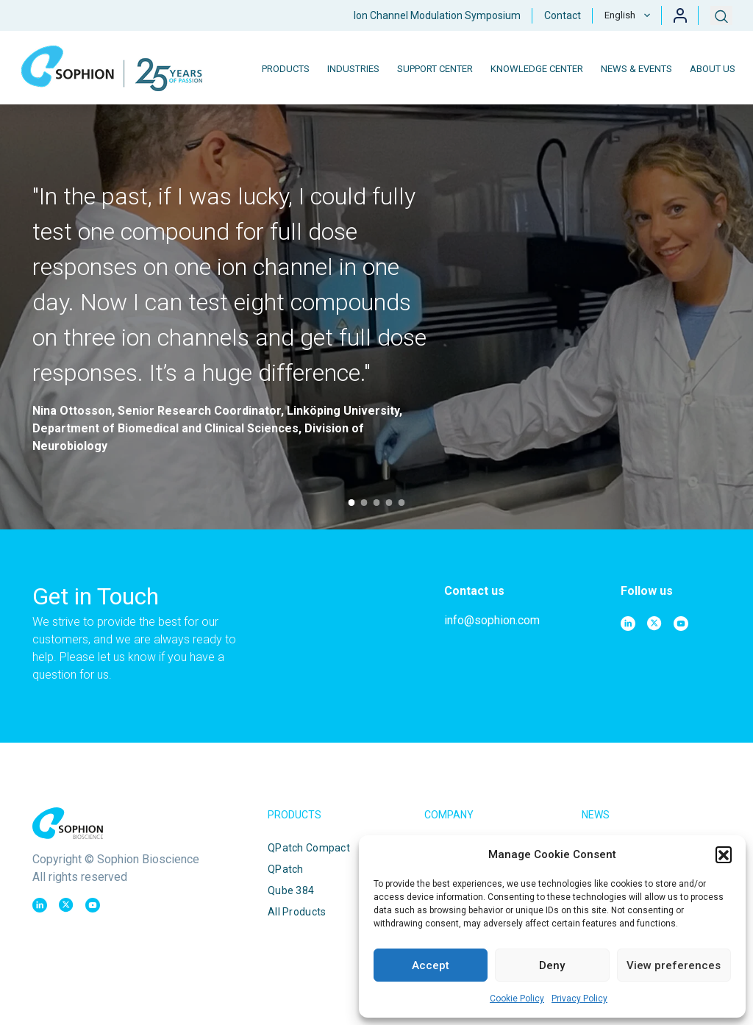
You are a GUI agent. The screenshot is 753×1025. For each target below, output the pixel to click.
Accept (430, 965)
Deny (552, 965)
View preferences (674, 965)
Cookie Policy (517, 998)
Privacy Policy (579, 998)
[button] (723, 854)
